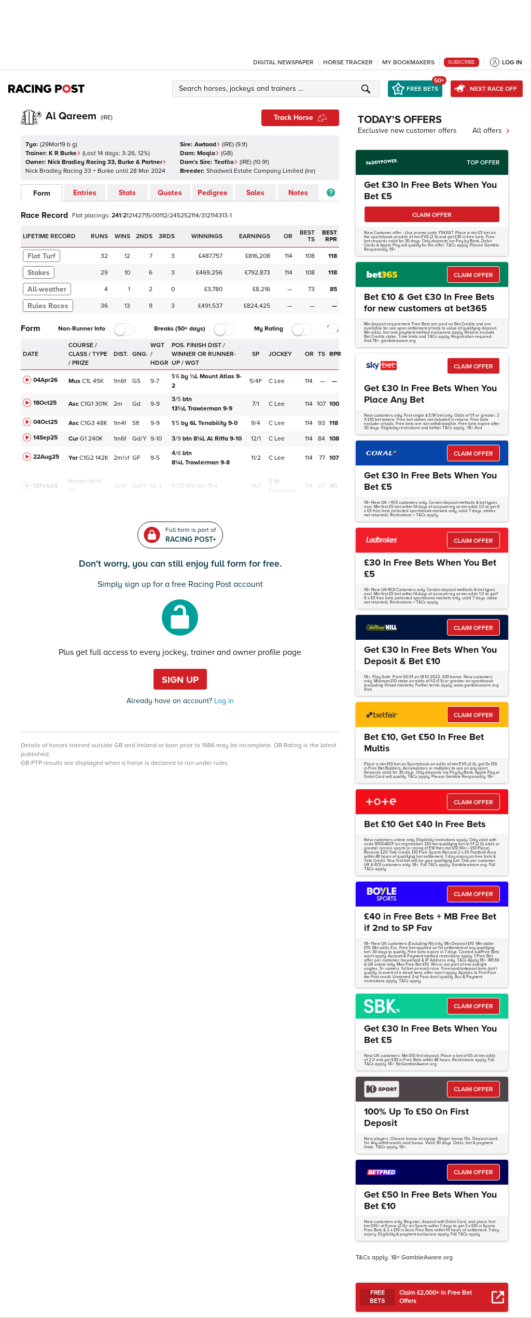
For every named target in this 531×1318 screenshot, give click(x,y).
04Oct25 (45, 422)
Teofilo (226, 162)
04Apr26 (45, 380)
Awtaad (207, 144)
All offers (491, 130)
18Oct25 (45, 403)
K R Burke (65, 153)
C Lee (277, 381)
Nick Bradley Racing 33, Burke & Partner (107, 162)
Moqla (208, 153)
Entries (84, 192)
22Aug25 (46, 457)
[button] (277, 88)
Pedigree (213, 192)
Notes (298, 192)
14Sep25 (45, 438)
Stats (127, 192)
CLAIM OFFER (432, 215)
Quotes (170, 192)
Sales (255, 192)
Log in (223, 700)
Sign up (180, 679)
